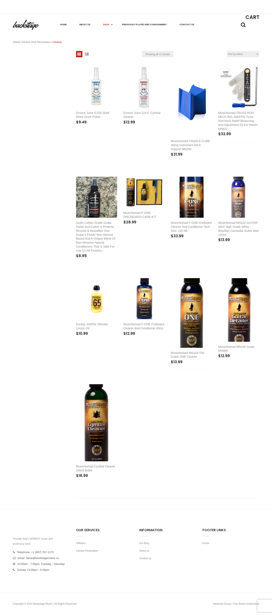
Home (16, 42)
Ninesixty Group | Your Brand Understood (236, 603)
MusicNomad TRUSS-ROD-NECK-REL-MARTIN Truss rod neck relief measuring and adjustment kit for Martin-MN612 (238, 121)
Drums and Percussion (36, 42)
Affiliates (81, 543)
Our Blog (144, 543)
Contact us (145, 558)
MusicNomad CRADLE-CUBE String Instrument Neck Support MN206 (190, 145)
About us (144, 550)
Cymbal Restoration (87, 550)
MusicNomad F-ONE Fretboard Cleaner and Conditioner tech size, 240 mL (191, 226)
